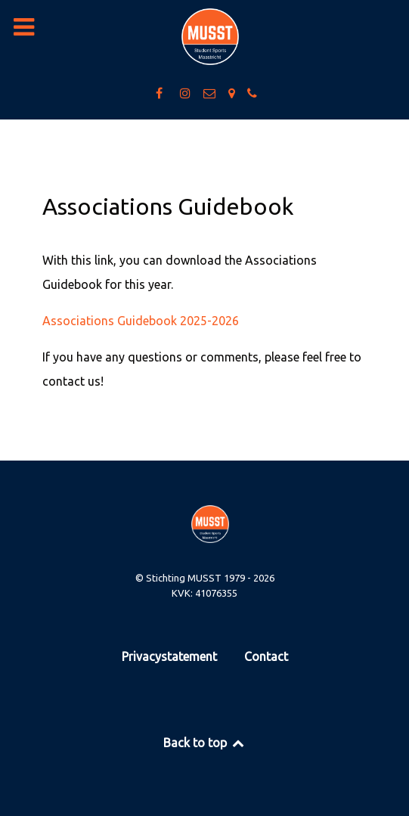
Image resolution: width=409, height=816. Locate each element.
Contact (266, 656)
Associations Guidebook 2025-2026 (140, 320)
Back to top (204, 742)
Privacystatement (169, 656)
